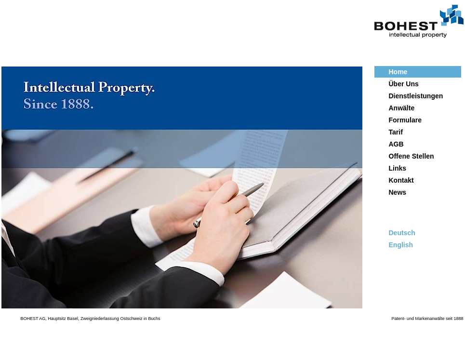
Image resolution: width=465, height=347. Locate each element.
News (398, 192)
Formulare (405, 120)
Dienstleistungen (416, 96)
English (401, 245)
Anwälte (402, 108)
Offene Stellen (411, 156)
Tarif (396, 132)
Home (398, 72)
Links (398, 168)
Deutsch (402, 233)
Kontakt (401, 180)
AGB (396, 144)
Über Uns (404, 84)
